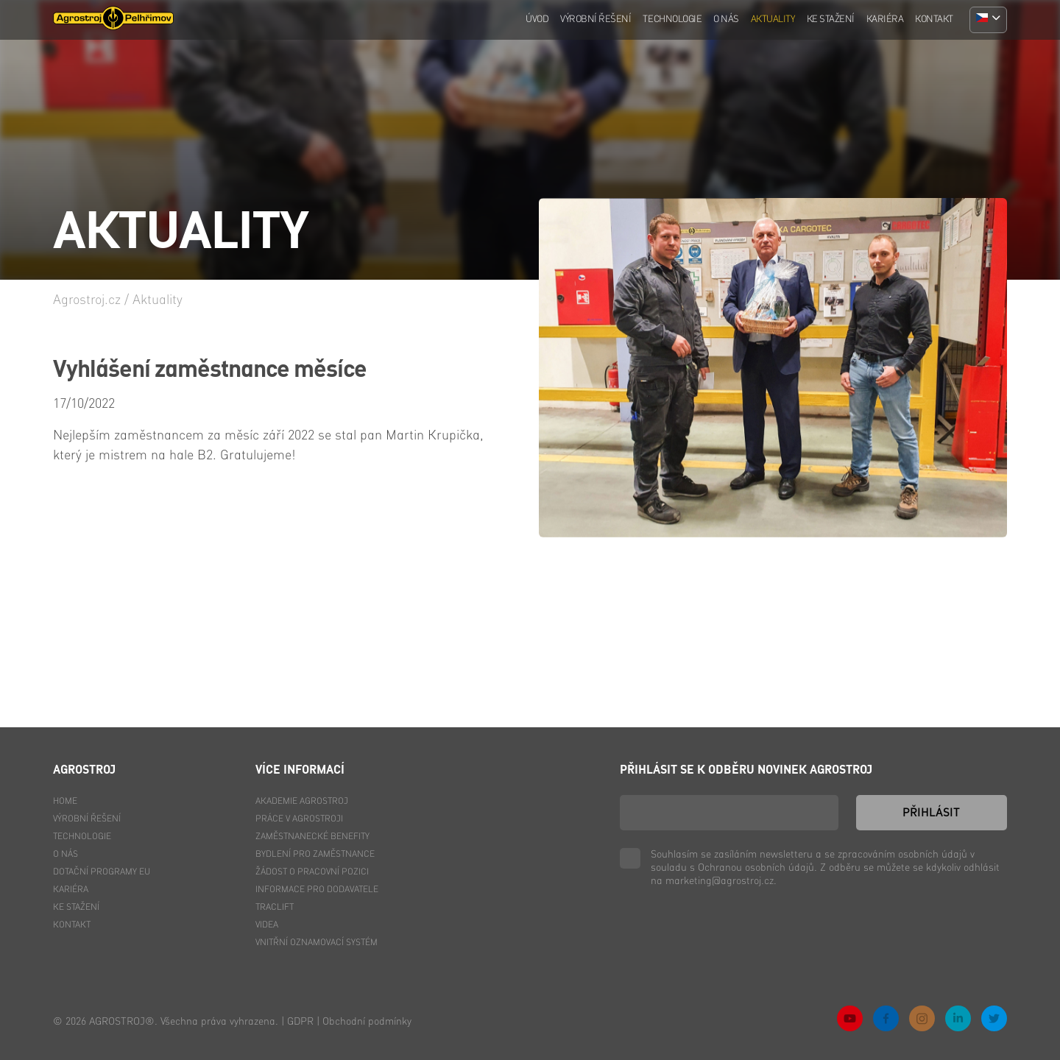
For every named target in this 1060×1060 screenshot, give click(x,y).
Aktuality (773, 19)
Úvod (537, 19)
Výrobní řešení (595, 19)
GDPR (300, 1022)
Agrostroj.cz (87, 300)
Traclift (274, 907)
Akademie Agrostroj (301, 801)
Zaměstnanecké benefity (312, 837)
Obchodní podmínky (366, 1022)
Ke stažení (831, 19)
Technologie (672, 19)
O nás (726, 19)
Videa (266, 925)
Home (65, 801)
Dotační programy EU (101, 872)
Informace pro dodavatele (316, 890)
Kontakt (934, 19)
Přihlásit (931, 813)
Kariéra (885, 19)
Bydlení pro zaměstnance (315, 854)
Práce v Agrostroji (299, 819)
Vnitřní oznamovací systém (316, 943)
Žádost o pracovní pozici (312, 872)
